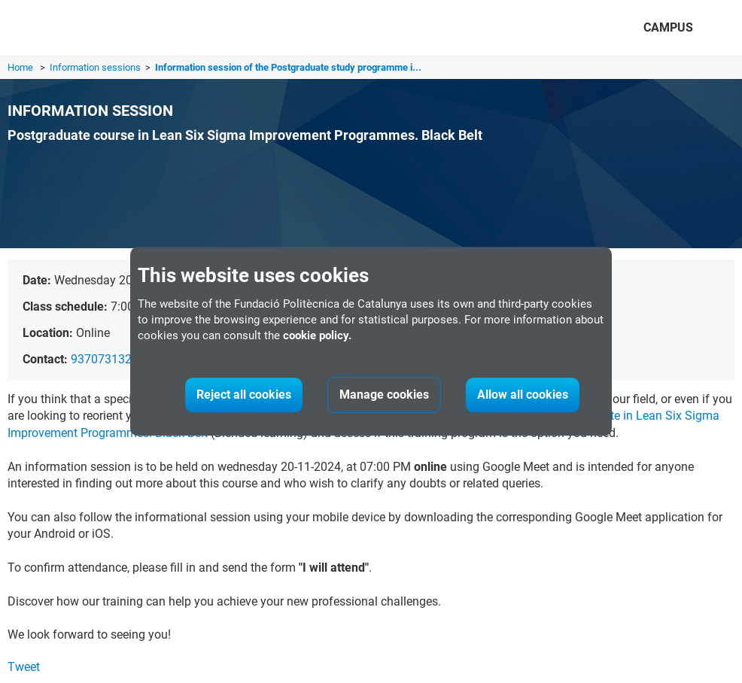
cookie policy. (317, 336)
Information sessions (96, 67)
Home (20, 67)
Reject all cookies (243, 395)
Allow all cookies (522, 395)
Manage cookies (384, 395)
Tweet (24, 667)
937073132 (101, 359)
